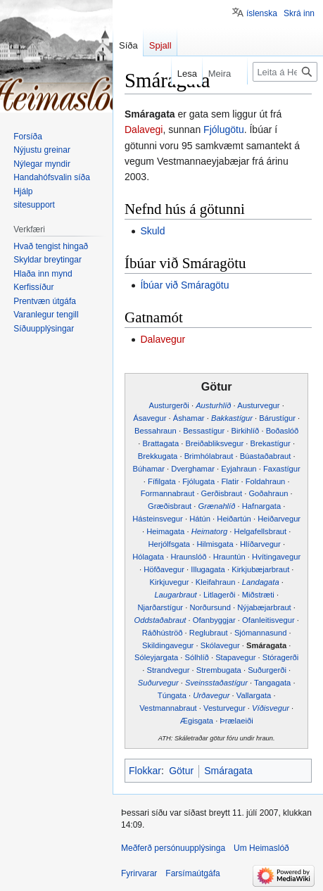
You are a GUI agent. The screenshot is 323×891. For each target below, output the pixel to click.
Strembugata (218, 670)
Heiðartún (234, 518)
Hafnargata (261, 506)
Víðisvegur (270, 708)
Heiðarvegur (279, 518)
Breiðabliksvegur (215, 443)
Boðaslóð (282, 430)
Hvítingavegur (276, 556)
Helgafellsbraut (260, 531)
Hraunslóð (188, 556)
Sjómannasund (260, 632)
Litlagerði (219, 594)
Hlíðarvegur (260, 544)
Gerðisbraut (221, 493)
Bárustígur (277, 418)
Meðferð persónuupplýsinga (173, 848)
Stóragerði (280, 657)
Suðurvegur (158, 682)
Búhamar (149, 469)
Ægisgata (196, 720)
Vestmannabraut (167, 708)
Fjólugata (198, 481)
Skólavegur (220, 645)
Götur (181, 770)
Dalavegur (162, 339)
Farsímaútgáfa (192, 873)
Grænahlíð (217, 506)
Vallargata (254, 695)
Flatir (230, 481)
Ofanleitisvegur (268, 620)
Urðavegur (211, 695)
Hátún (199, 518)
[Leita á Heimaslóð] (285, 72)
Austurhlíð (213, 405)
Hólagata (148, 556)
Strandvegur (167, 670)
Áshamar (189, 418)
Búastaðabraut (265, 456)
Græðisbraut (169, 506)
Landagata (260, 582)
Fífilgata (162, 481)
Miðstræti (258, 594)
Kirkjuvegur (169, 582)
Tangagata (272, 682)
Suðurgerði (267, 670)
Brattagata (161, 443)
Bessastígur (203, 430)
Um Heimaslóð (261, 848)
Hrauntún (229, 556)
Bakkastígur (232, 418)
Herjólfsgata (169, 544)
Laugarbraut (175, 594)
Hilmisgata (214, 544)
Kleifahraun (216, 582)
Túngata (172, 695)
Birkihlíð (246, 430)
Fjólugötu (223, 129)
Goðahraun (268, 493)
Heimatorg (209, 531)
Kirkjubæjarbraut (260, 569)
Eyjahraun (238, 469)
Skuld (152, 230)
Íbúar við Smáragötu (184, 285)
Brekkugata (158, 456)
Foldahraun (266, 481)
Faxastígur (281, 469)
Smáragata (266, 645)
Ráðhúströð (162, 632)
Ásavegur (149, 418)
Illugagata (208, 569)
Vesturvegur (224, 708)
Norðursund (209, 607)
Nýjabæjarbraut (264, 607)
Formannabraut (168, 493)
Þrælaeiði (236, 720)
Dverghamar (193, 469)
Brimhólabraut (209, 456)
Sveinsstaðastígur (216, 682)
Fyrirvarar (139, 873)
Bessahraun (155, 430)
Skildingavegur (168, 645)
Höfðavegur (164, 569)
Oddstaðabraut (160, 620)
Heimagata (165, 531)
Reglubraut (208, 632)
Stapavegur (235, 657)
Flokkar (145, 770)
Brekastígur (271, 443)
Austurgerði (169, 405)
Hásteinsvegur (157, 518)
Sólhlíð (197, 657)
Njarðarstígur (160, 607)
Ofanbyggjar (214, 620)
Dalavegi (144, 129)
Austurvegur (258, 405)
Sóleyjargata (156, 657)
